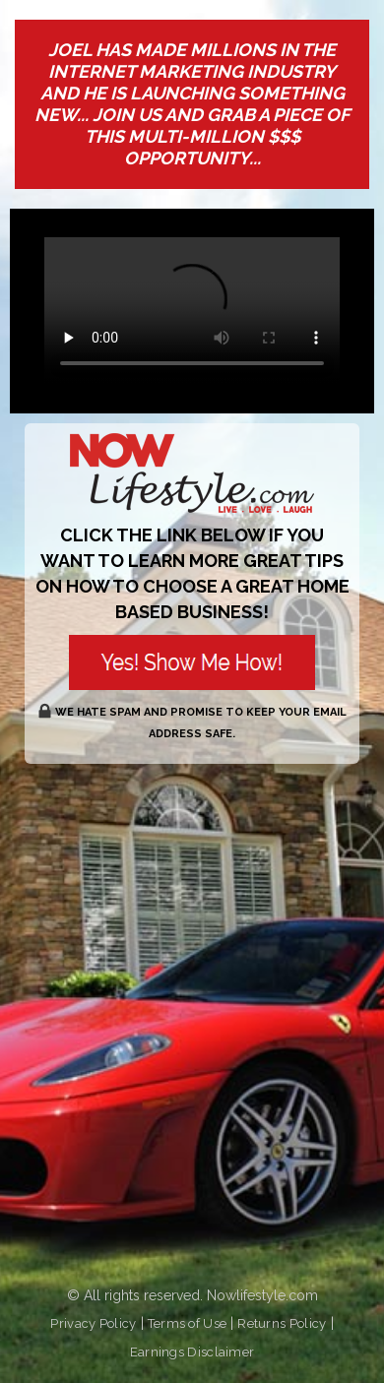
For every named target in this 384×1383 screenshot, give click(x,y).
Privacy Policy (93, 1323)
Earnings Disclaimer (192, 1352)
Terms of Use (187, 1323)
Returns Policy (281, 1323)
